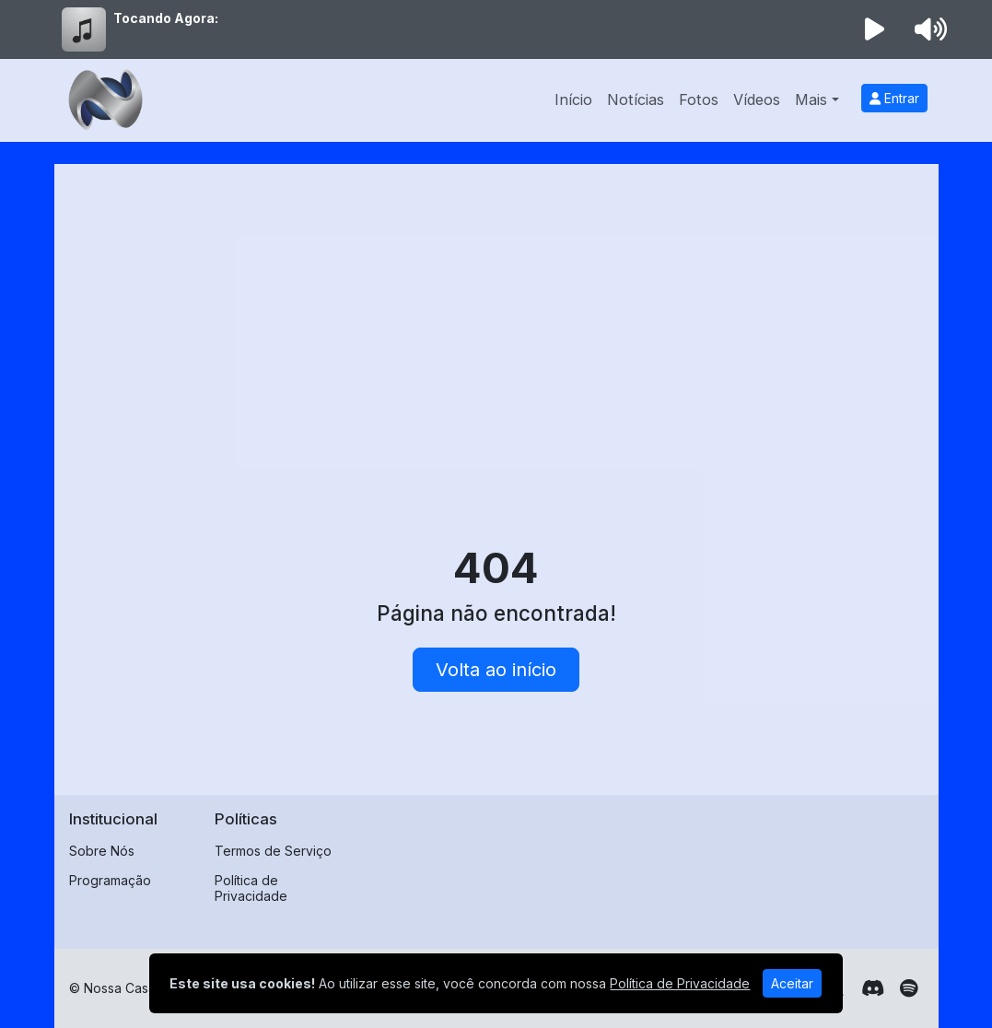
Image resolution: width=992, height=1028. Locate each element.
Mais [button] (811, 99)
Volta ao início (496, 670)
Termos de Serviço (273, 851)
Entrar (894, 98)
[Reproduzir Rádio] (874, 29)
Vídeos (756, 99)
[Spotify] (908, 988)
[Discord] (872, 988)
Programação (110, 880)
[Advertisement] (496, 317)
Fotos (698, 99)
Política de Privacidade (251, 888)
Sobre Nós (101, 851)
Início (573, 99)
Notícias (635, 99)
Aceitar (792, 983)
